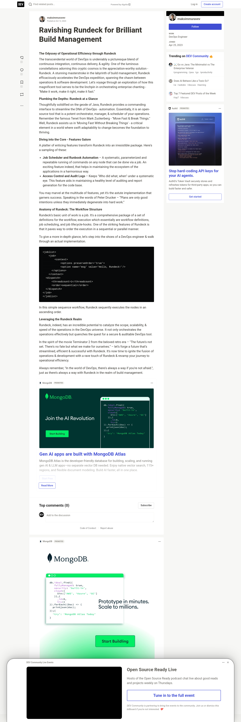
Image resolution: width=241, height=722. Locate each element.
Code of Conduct (88, 528)
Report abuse (106, 528)
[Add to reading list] (22, 84)
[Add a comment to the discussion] (99, 517)
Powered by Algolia (120, 4)
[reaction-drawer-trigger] (22, 59)
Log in (194, 4)
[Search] (30, 4)
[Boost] (22, 94)
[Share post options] (22, 106)
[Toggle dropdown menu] (151, 383)
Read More (47, 485)
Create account (212, 4)
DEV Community (197, 56)
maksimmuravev (56, 17)
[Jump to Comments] (22, 72)
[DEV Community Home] (21, 4)
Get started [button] (195, 196)
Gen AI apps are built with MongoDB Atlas (82, 454)
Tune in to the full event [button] (173, 695)
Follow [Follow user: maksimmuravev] (195, 26)
